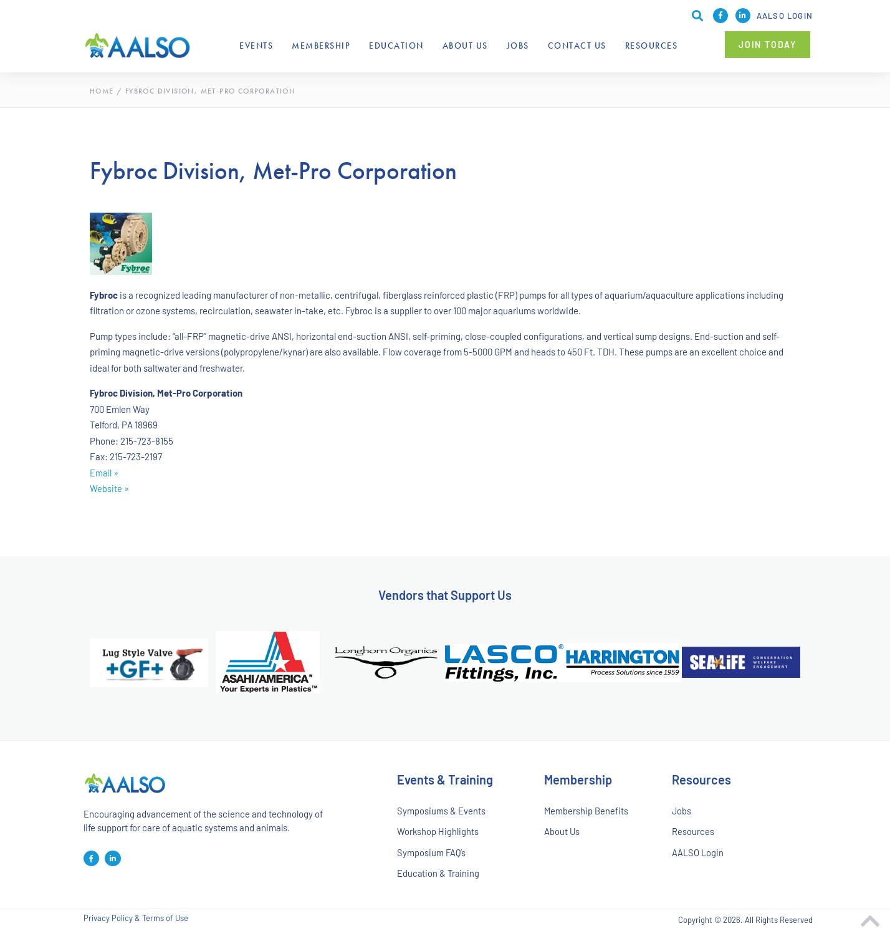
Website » (109, 488)
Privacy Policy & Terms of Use (136, 924)
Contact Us (577, 45)
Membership (321, 45)
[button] (767, 44)
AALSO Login (785, 16)
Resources (651, 45)
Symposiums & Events (441, 811)
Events (256, 45)
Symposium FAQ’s (432, 855)
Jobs (518, 45)
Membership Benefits (586, 811)
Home (102, 91)
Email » (104, 472)
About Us (465, 45)
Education (396, 45)
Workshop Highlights (438, 833)
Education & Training (439, 877)
